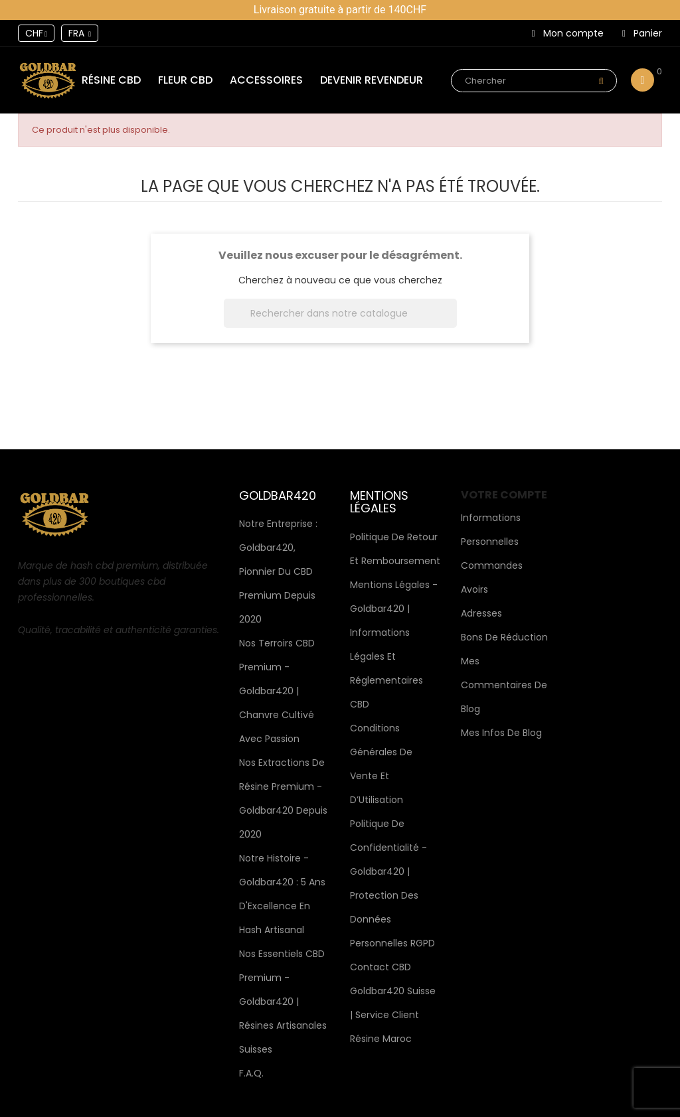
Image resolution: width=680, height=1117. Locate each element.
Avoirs (474, 589)
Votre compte (504, 494)
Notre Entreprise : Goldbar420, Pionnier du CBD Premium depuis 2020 (278, 571)
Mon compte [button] (568, 33)
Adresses (481, 613)
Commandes (492, 565)
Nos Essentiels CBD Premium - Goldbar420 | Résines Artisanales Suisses (283, 1001)
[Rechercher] (340, 313)
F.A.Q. (251, 1073)
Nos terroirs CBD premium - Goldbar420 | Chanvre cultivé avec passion (277, 690)
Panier (642, 33)
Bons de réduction (504, 637)
